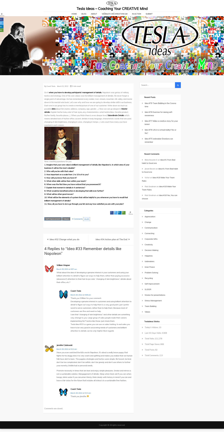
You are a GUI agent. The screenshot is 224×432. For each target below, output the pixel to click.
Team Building (150, 306)
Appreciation (150, 216)
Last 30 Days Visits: (153, 333)
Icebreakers (149, 261)
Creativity (149, 244)
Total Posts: (150, 350)
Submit (149, 14)
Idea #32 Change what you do (64, 239)
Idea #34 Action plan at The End (111, 239)
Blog (83, 14)
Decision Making (151, 250)
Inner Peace (150, 267)
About (94, 14)
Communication (151, 228)
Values (66, 219)
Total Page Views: (152, 344)
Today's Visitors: (152, 327)
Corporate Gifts (151, 239)
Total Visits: (150, 338)
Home (74, 14)
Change (148, 222)
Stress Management (153, 300)
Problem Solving (151, 272)
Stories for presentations (155, 295)
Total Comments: (152, 355)
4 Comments (77, 219)
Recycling (149, 278)
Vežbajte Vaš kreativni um (114, 14)
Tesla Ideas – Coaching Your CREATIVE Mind (112, 8)
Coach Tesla (51, 86)
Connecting (149, 233)
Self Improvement (53, 219)
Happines (149, 256)
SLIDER (148, 289)
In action (136, 14)
